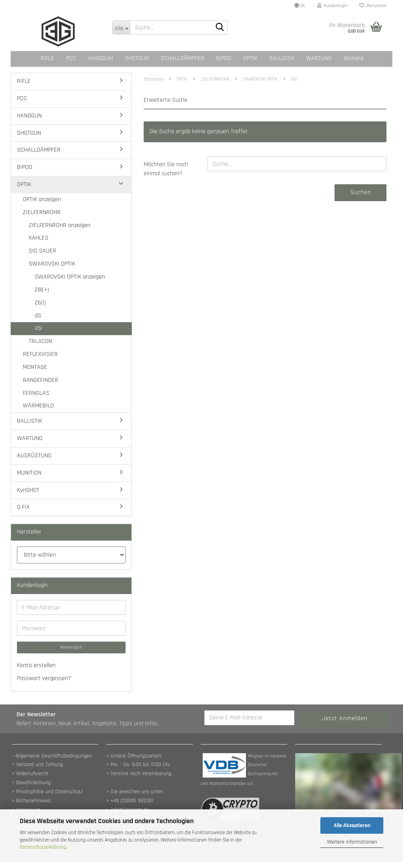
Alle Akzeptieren (352, 825)
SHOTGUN (137, 58)
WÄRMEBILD (38, 406)
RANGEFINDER (40, 380)
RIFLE (47, 58)
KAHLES (38, 238)
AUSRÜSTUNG (34, 455)
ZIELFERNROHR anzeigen (60, 225)
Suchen (360, 192)
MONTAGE (35, 367)
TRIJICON (40, 341)
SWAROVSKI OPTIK (52, 264)
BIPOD (223, 58)
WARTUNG (319, 58)
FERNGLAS (36, 393)
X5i (38, 328)
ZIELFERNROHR (42, 212)
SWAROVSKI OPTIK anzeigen (70, 277)
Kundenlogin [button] (332, 6)
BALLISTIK (281, 58)
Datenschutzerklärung (43, 847)
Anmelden (71, 647)
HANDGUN (100, 58)
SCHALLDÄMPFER (182, 58)
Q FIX (23, 507)
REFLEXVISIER (40, 354)
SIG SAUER (42, 251)
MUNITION (29, 473)
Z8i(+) (42, 290)
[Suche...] (121, 27)
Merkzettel (372, 6)
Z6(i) (40, 303)
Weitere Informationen (352, 841)
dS (38, 316)
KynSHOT (28, 490)
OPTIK (250, 58)
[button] (299, 6)
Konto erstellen (36, 665)
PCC (71, 58)
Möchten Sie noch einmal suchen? (166, 169)
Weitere (354, 58)
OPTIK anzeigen (42, 199)
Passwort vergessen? (44, 678)
